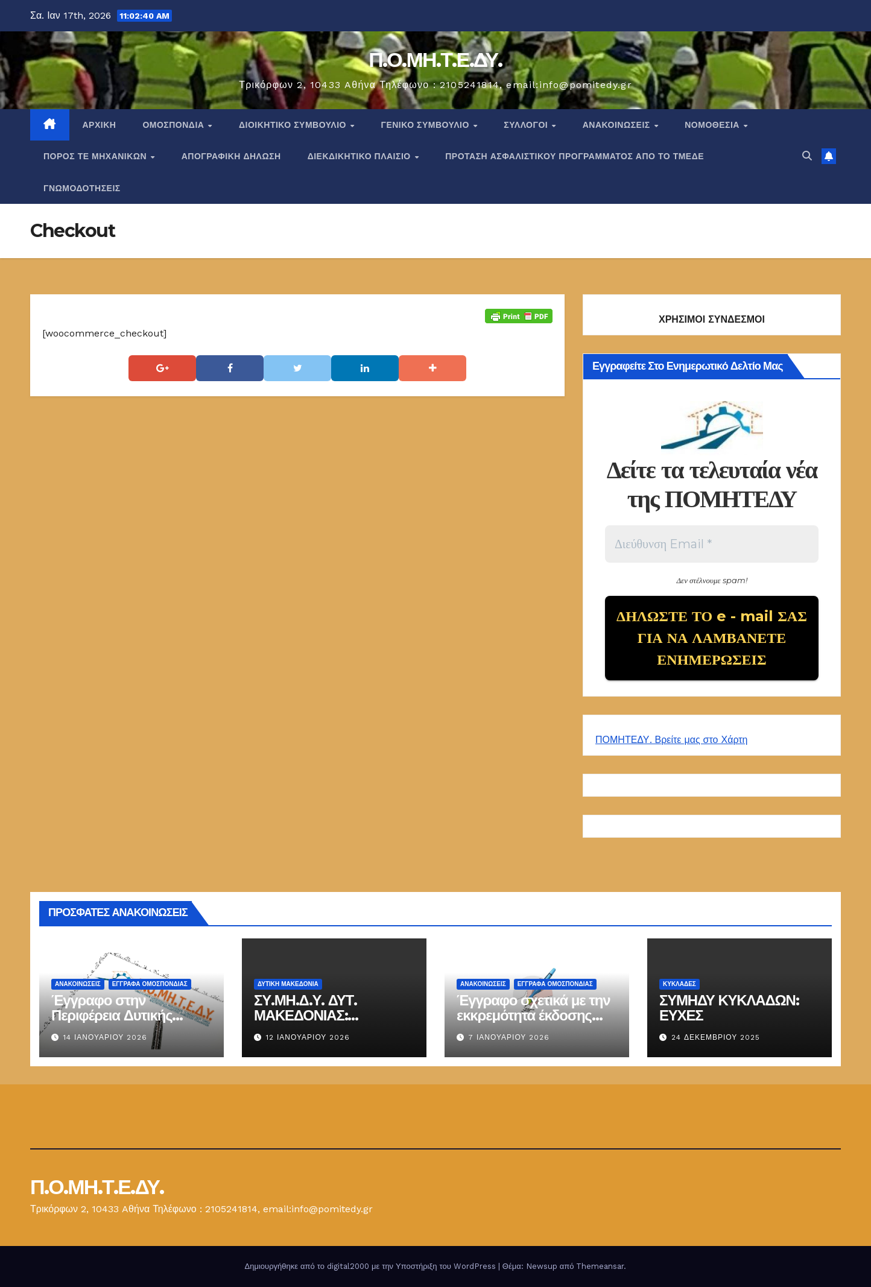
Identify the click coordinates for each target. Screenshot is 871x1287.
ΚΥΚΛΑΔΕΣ (679, 984)
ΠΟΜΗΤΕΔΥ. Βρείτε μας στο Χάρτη (671, 739)
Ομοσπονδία (174, 124)
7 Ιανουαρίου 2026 (509, 1037)
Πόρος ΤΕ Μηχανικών (96, 156)
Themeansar (600, 1266)
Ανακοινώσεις (618, 124)
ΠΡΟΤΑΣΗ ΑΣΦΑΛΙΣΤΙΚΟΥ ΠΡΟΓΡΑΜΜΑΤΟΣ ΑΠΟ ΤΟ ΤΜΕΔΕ (574, 156)
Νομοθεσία (713, 124)
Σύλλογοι (527, 124)
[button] (807, 156)
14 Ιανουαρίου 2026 (105, 1037)
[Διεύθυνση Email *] (712, 544)
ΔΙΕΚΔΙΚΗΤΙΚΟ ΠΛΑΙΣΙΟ (361, 156)
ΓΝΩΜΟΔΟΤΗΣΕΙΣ (82, 188)
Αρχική (99, 124)
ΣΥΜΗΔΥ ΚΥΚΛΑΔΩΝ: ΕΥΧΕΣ (729, 1007)
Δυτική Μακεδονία (288, 984)
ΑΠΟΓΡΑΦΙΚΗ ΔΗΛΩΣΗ (231, 156)
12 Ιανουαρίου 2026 (308, 1037)
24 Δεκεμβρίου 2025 (715, 1037)
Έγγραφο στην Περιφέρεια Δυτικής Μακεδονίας (111, 1015)
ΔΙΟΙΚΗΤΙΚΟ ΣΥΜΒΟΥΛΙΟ (294, 124)
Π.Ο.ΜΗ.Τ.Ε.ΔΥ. (435, 59)
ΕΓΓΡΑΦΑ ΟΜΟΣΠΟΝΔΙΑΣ (150, 984)
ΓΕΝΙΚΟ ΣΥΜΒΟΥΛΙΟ (426, 124)
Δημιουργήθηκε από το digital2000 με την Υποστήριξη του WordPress (371, 1266)
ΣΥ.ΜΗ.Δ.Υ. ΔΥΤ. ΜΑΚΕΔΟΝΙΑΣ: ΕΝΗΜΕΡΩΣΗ (305, 1015)
